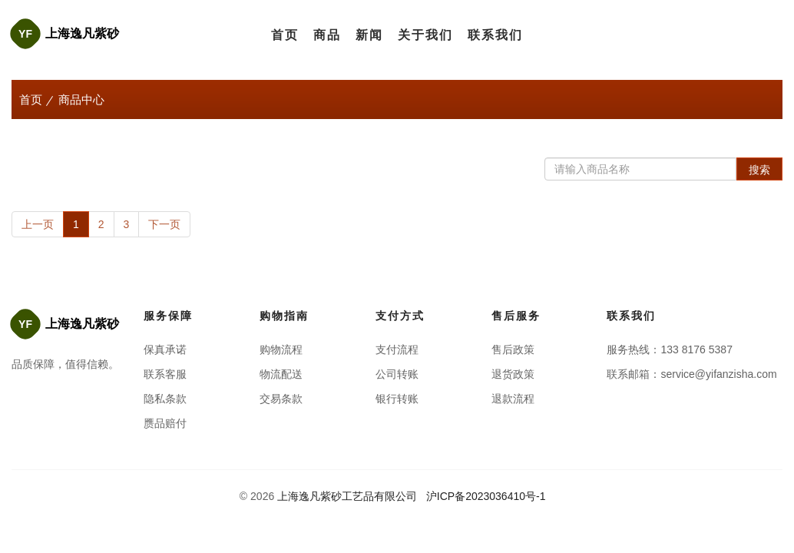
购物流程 (281, 349)
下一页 (164, 224)
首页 (285, 35)
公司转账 (397, 374)
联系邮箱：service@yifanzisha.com (691, 374)
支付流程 (397, 349)
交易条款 (281, 398)
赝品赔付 (165, 423)
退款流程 (512, 398)
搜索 (759, 170)
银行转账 (397, 398)
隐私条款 (165, 398)
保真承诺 (165, 349)
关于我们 (425, 35)
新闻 (369, 35)
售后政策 (512, 349)
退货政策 (512, 374)
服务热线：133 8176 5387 (669, 349)
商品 (327, 35)
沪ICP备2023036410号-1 (487, 496)
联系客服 (165, 374)
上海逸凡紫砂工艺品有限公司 (347, 496)
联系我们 (495, 35)
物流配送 (281, 374)
